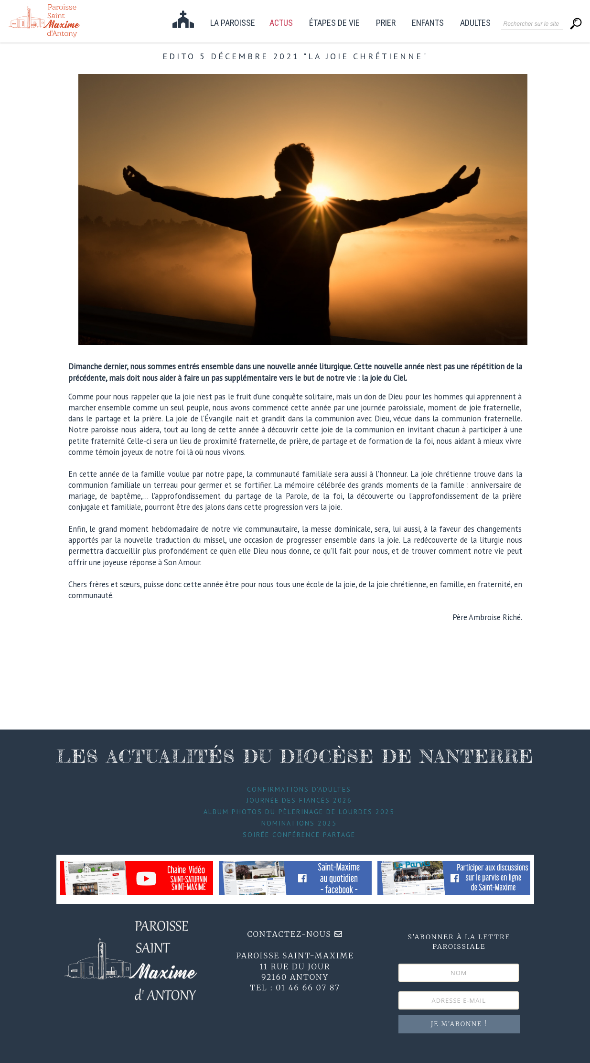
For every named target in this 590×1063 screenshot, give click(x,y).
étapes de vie (334, 23)
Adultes (475, 23)
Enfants (428, 23)
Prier (386, 23)
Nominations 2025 (299, 823)
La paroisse (232, 23)
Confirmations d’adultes (299, 789)
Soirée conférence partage (299, 834)
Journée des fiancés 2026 (299, 800)
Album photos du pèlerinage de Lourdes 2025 (299, 811)
